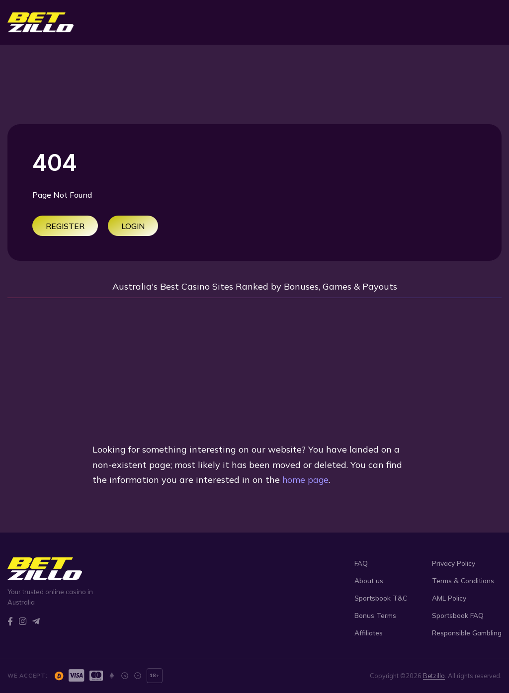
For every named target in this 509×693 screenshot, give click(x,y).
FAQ (361, 563)
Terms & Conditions (463, 580)
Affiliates (368, 632)
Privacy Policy (453, 563)
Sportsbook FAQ (458, 615)
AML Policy (449, 598)
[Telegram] (36, 621)
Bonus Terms (375, 615)
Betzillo (434, 676)
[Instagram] (22, 621)
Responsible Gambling (467, 632)
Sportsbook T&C (380, 598)
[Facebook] (10, 621)
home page (306, 479)
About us (368, 580)
